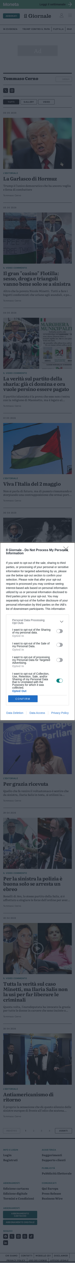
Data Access (37, 712)
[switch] (59, 631)
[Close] (67, 550)
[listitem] (37, 621)
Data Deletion (14, 712)
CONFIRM (22, 698)
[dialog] (37, 631)
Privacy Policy (60, 712)
